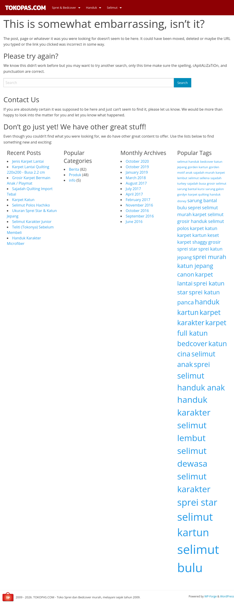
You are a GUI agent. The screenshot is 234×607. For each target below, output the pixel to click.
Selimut (112, 7)
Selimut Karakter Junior (31, 221)
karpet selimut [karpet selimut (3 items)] (208, 214)
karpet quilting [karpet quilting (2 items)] (198, 194)
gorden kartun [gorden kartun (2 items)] (198, 167)
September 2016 (140, 216)
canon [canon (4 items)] (185, 274)
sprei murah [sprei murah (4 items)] (209, 257)
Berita (74, 169)
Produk (75, 174)
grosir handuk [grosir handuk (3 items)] (192, 221)
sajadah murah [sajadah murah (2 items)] (204, 172)
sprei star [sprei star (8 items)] (197, 502)
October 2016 (137, 210)
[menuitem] (65, 8)
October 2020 (137, 161)
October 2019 (137, 166)
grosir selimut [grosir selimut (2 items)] (216, 183)
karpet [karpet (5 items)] (215, 322)
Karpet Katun (23, 199)
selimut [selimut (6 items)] (191, 375)
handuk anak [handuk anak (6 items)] (201, 387)
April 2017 (134, 194)
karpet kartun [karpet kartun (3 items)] (192, 235)
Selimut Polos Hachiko (31, 205)
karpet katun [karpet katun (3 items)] (203, 228)
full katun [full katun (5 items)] (192, 333)
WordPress (227, 596)
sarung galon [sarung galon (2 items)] (214, 189)
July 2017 (133, 188)
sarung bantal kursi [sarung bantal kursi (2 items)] (191, 189)
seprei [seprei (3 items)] (194, 207)
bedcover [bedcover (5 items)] (192, 343)
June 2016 (134, 221)
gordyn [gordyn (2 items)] (182, 194)
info (72, 180)
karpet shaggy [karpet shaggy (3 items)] (192, 242)
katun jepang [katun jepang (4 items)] (195, 266)
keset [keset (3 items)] (213, 235)
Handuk (91, 7)
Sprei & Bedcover (64, 7)
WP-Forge (210, 596)
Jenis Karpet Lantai (28, 161)
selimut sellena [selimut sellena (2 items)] (199, 178)
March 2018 (136, 177)
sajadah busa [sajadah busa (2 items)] (196, 183)
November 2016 (139, 205)
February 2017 (138, 199)
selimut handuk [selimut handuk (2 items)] (188, 162)
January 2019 (137, 172)
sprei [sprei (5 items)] (202, 364)
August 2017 (136, 183)
